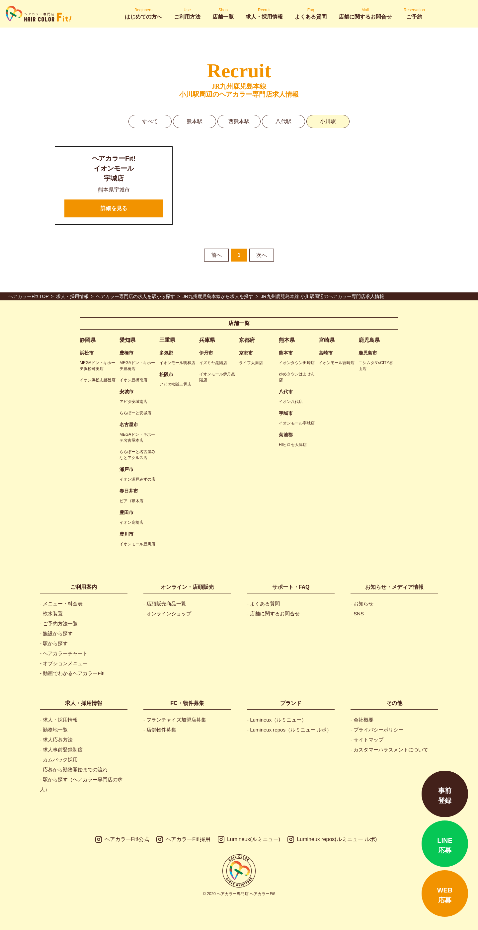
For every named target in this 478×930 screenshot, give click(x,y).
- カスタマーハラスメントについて (389, 749)
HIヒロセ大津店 (293, 444)
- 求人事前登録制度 (61, 749)
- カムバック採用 (59, 759)
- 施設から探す (56, 633)
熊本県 (287, 340)
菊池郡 (286, 434)
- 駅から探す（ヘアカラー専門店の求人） (81, 784)
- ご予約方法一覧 (59, 623)
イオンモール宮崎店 (337, 362)
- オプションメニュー (64, 663)
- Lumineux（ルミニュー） (276, 720)
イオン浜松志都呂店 (98, 380)
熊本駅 (194, 121)
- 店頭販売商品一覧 (164, 603)
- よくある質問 (263, 603)
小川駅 (328, 121)
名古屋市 (129, 424)
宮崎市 (326, 352)
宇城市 (286, 413)
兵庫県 (207, 340)
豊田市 (126, 512)
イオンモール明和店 (177, 362)
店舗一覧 (239, 323)
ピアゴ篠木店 (131, 501)
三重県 (167, 340)
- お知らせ (362, 603)
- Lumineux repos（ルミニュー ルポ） (289, 730)
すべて (150, 121)
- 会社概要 (362, 720)
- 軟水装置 (51, 613)
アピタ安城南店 (133, 401)
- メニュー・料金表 (61, 603)
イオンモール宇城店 (297, 423)
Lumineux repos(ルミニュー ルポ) (332, 839)
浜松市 (87, 352)
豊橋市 (126, 352)
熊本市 (286, 352)
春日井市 (129, 491)
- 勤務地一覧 (54, 730)
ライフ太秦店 (251, 362)
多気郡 (166, 352)
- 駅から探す (54, 643)
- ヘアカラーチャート (64, 653)
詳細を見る (114, 208)
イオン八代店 (291, 401)
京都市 (246, 352)
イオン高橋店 (131, 522)
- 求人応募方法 (56, 739)
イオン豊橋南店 (133, 380)
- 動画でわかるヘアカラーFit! (72, 673)
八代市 (286, 391)
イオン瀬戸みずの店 (137, 479)
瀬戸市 (126, 469)
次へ (261, 255)
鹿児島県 (369, 340)
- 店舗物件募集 (159, 730)
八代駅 (283, 121)
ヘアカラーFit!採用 (183, 839)
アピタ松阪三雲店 (175, 384)
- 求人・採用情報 (59, 720)
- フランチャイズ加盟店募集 (174, 720)
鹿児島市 (367, 352)
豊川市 (126, 534)
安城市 (126, 391)
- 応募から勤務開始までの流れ (74, 769)
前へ (216, 255)
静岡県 (88, 340)
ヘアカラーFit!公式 (122, 839)
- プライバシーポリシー (377, 730)
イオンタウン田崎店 (297, 362)
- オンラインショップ (167, 613)
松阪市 (166, 374)
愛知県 (127, 340)
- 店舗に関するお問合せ (273, 613)
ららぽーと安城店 (135, 413)
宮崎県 (327, 340)
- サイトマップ (367, 739)
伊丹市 (206, 352)
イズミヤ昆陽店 (213, 362)
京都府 (247, 340)
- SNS (357, 613)
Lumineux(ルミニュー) (249, 839)
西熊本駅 (239, 121)
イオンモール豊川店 (137, 544)
